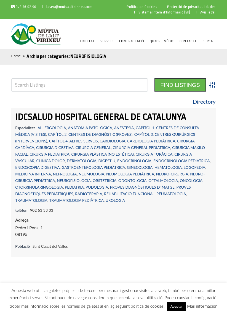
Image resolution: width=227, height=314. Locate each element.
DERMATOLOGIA (83, 160)
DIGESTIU (108, 160)
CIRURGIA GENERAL (94, 147)
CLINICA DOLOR (51, 160)
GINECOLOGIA (166, 167)
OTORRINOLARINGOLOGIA (96, 187)
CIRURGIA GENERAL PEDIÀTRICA (143, 147)
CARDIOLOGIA (114, 141)
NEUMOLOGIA (117, 174)
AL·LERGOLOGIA (52, 127)
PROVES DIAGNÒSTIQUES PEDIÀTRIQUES (104, 193)
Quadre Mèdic (162, 41)
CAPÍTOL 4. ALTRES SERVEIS (74, 141)
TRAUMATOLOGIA (87, 200)
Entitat (87, 41)
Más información (202, 306)
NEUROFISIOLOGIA (109, 180)
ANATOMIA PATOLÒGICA (90, 127)
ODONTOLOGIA (169, 180)
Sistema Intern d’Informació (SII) (164, 12)
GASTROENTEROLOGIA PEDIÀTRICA (118, 167)
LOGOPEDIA (26, 174)
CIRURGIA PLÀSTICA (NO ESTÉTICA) (104, 154)
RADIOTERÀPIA (157, 193)
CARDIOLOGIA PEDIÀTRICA (153, 141)
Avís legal (208, 12)
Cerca (208, 41)
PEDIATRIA (132, 187)
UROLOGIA (173, 200)
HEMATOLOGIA (195, 167)
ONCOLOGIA (58, 187)
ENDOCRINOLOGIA (136, 160)
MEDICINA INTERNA (57, 174)
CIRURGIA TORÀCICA (156, 154)
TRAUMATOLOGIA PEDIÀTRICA (133, 200)
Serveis (107, 41)
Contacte (188, 41)
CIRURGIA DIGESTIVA (55, 147)
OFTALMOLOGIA (30, 187)
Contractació (131, 41)
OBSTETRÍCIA (141, 180)
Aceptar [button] (176, 306)
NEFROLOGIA (90, 174)
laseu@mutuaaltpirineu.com (69, 7)
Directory (204, 101)
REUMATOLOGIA (54, 200)
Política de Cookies (142, 7)
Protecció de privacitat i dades (191, 7)
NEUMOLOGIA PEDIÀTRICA (156, 174)
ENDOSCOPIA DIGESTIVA (61, 167)
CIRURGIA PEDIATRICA (50, 154)
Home (16, 56)
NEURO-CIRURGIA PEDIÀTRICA (62, 180)
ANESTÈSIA (125, 127)
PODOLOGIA (155, 187)
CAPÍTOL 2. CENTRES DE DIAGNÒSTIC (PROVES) (92, 134)
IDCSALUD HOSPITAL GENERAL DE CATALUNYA (100, 117)
